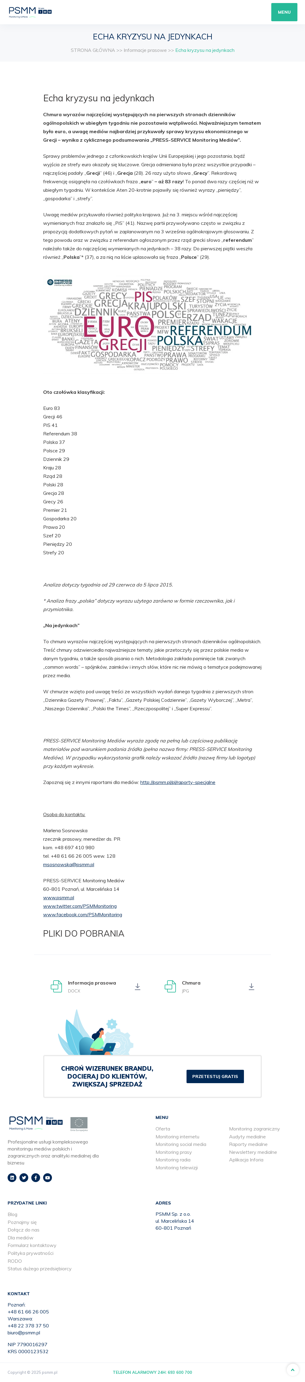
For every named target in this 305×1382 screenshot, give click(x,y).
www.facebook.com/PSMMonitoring (82, 914)
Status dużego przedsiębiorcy (40, 1268)
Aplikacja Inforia (246, 1160)
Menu (284, 12)
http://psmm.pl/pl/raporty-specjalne (177, 782)
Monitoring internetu (177, 1137)
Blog (12, 1214)
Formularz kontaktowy (32, 1245)
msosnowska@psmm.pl (68, 864)
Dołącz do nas (23, 1230)
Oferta (163, 1129)
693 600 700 (180, 1372)
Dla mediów (20, 1238)
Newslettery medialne (253, 1152)
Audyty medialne (247, 1137)
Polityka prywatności (30, 1253)
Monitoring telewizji (177, 1167)
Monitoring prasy (174, 1152)
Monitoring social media (181, 1144)
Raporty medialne (248, 1144)
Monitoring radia (173, 1160)
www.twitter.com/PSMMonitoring (80, 906)
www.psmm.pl (58, 897)
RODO (15, 1261)
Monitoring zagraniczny (254, 1129)
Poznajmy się (22, 1222)
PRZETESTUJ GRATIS (215, 1076)
